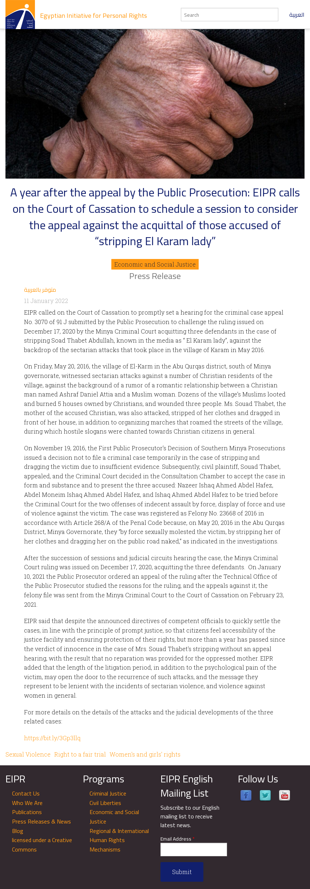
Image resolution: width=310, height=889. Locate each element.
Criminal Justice (108, 793)
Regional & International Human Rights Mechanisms (119, 840)
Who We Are (27, 802)
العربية (297, 14)
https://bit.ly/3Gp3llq (52, 738)
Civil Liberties (105, 802)
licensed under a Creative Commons (42, 844)
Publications (27, 811)
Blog (17, 830)
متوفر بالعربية (40, 289)
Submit (182, 872)
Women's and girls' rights (145, 754)
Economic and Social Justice (155, 264)
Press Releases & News (41, 821)
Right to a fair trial (80, 754)
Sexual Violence (28, 754)
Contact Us (26, 793)
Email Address (177, 839)
